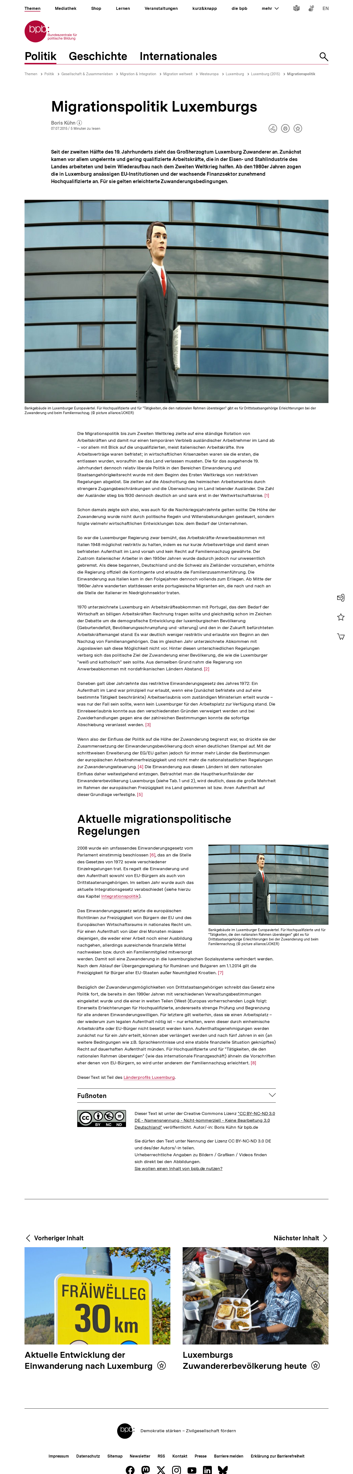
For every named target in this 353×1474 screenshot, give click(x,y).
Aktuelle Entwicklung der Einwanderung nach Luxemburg (90, 1361)
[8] (253, 1062)
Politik (49, 74)
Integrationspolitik (120, 896)
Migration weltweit (177, 74)
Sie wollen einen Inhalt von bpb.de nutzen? (179, 1168)
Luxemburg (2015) (265, 74)
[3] (148, 724)
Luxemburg (235, 74)
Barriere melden (228, 1456)
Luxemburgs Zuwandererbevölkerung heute (246, 1361)
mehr (270, 8)
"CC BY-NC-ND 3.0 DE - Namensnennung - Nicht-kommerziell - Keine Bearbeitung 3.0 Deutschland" (205, 1120)
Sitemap (114, 1456)
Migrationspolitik (301, 74)
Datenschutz (88, 1456)
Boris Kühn (66, 123)
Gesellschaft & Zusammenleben (87, 74)
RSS (161, 1456)
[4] (140, 766)
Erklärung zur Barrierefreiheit (277, 1456)
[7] (220, 972)
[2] (207, 668)
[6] (152, 855)
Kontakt (179, 1456)
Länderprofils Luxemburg (149, 1077)
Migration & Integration (138, 74)
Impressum (59, 1456)
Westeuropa (209, 74)
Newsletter (140, 1456)
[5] (140, 794)
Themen (31, 74)
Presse (201, 1456)
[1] (267, 495)
